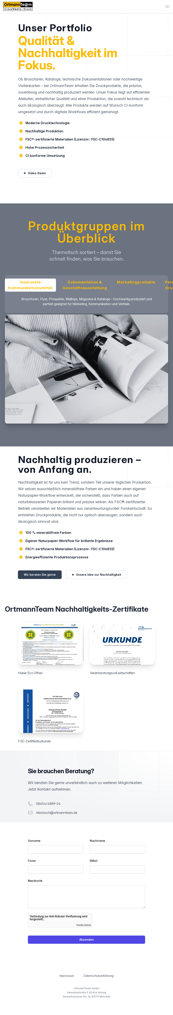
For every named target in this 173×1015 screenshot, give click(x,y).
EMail (93, 860)
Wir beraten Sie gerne (40, 574)
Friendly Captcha (83, 925)
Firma (32, 860)
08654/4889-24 (48, 804)
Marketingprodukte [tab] (136, 282)
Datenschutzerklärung (99, 975)
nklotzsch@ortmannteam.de (56, 813)
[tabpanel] (86, 360)
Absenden (86, 939)
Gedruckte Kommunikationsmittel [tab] (30, 285)
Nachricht (35, 880)
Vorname (34, 840)
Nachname (97, 840)
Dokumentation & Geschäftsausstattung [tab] (84, 285)
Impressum (67, 975)
